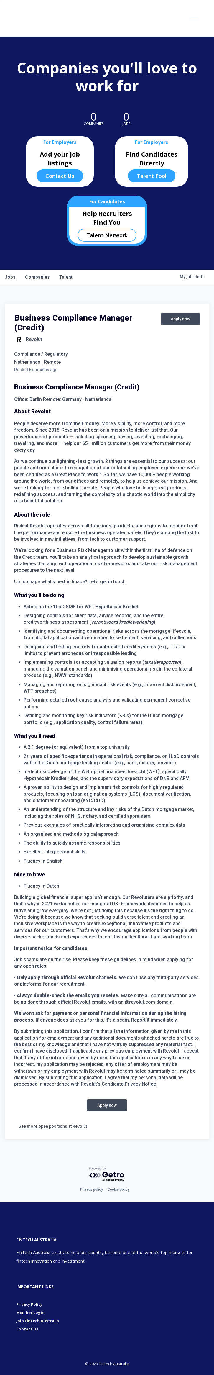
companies (37, 277)
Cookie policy (118, 1189)
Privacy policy (91, 1189)
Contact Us (59, 175)
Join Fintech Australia (37, 1320)
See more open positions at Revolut (53, 1126)
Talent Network (107, 235)
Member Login (30, 1312)
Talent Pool (152, 175)
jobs (10, 277)
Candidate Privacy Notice (129, 1084)
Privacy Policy (29, 1304)
